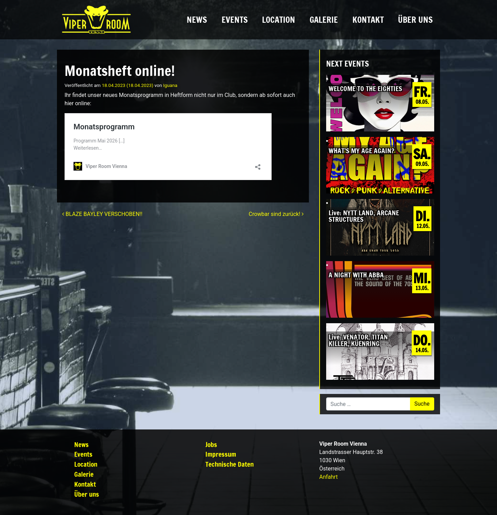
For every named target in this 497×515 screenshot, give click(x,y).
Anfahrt (328, 477)
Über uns (415, 20)
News (197, 20)
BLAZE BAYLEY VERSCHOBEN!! (102, 214)
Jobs (211, 444)
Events (235, 20)
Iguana (170, 85)
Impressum (220, 454)
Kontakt (368, 20)
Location (278, 20)
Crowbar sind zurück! (276, 214)
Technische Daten (229, 464)
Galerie (324, 20)
